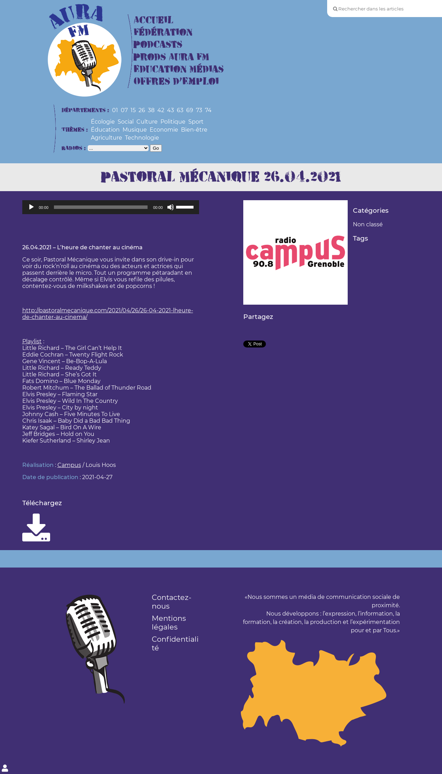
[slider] (101, 207)
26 (142, 110)
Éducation (105, 129)
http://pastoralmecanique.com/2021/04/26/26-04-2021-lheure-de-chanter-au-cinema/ (107, 313)
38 (151, 110)
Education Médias (179, 69)
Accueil (153, 20)
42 (160, 110)
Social (126, 121)
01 (115, 110)
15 (133, 110)
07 (124, 110)
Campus (69, 465)
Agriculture (106, 137)
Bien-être (194, 129)
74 (208, 110)
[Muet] (170, 207)
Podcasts (158, 45)
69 (189, 110)
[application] (110, 207)
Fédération (163, 32)
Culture (147, 121)
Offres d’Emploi (176, 82)
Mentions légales (169, 622)
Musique (135, 129)
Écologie (103, 121)
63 (180, 110)
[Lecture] (31, 207)
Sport (196, 121)
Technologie (142, 137)
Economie (164, 129)
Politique (173, 121)
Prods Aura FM (171, 57)
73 (199, 110)
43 (170, 110)
